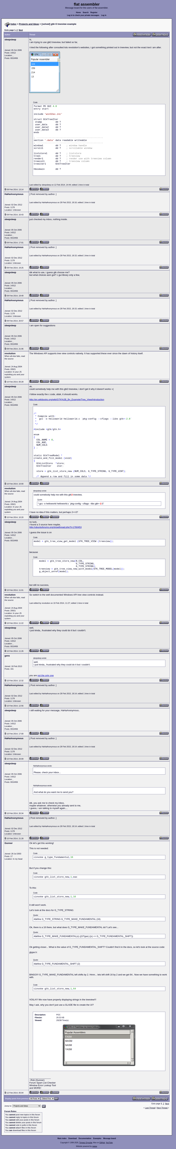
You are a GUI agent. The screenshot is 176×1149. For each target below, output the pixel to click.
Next (21, 30)
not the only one (46, 675)
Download (72, 1138)
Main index (62, 1138)
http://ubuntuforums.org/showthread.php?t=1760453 (55, 527)
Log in (103, 15)
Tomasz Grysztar (85, 1143)
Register (93, 12)
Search (85, 12)
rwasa (94, 1146)
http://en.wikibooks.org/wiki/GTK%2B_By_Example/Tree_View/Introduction (66, 399)
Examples (97, 1138)
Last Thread (150, 1108)
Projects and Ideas (29, 24)
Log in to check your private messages (83, 15)
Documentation (85, 1138)
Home (78, 12)
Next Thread (162, 1108)
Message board (109, 1138)
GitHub (102, 1143)
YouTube (109, 1143)
